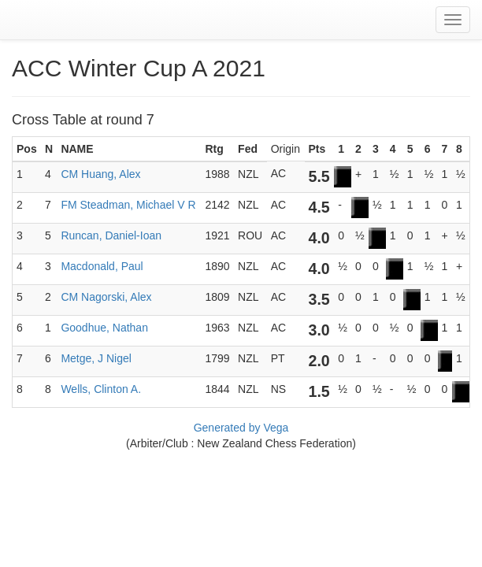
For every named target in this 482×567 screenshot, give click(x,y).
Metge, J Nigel (96, 358)
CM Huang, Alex (100, 174)
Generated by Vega (241, 427)
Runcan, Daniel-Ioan (111, 235)
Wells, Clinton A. (101, 389)
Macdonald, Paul (102, 266)
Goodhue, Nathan (104, 327)
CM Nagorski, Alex (106, 297)
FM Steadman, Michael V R (128, 204)
